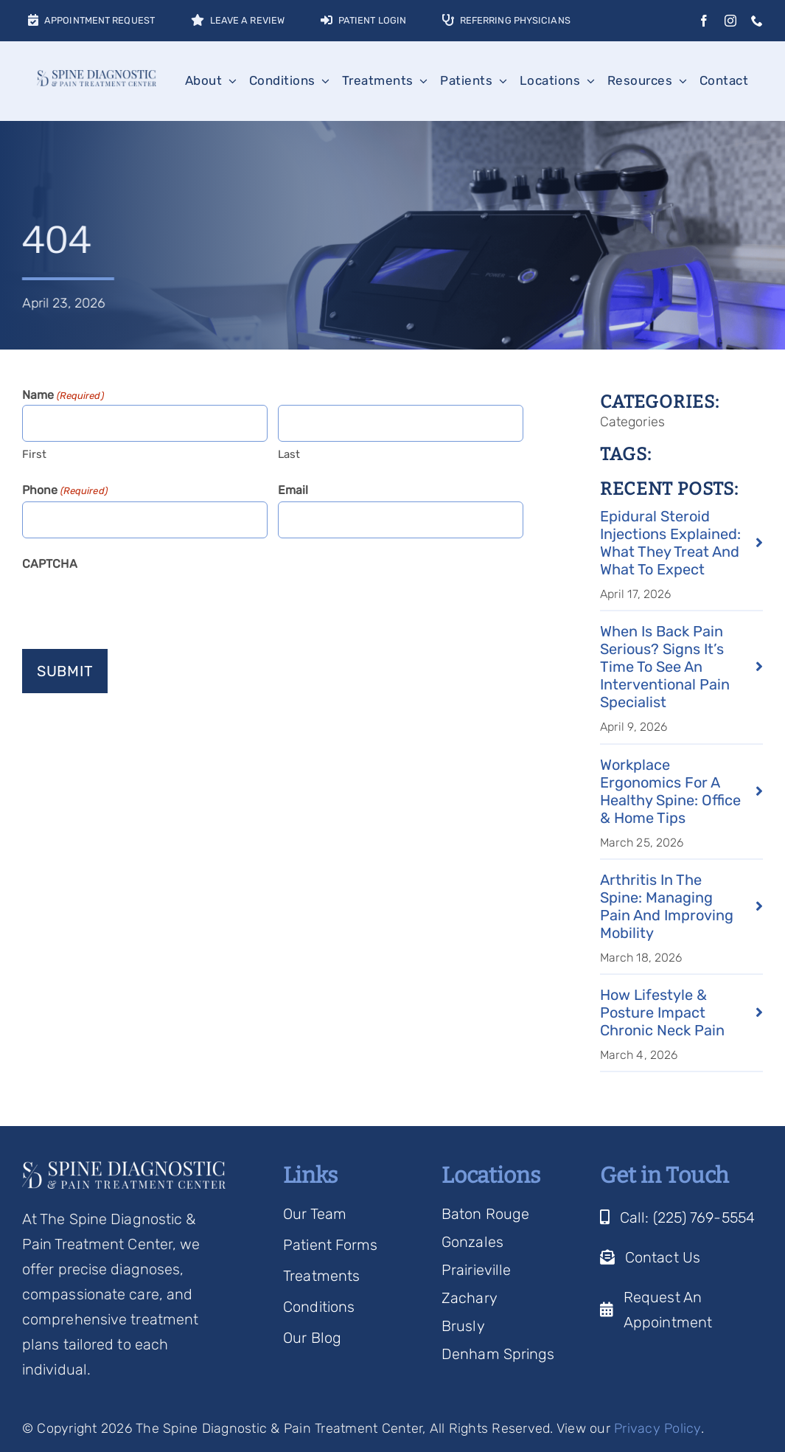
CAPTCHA (49, 564)
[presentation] (134, 604)
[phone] (757, 21)
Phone (65, 491)
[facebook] (704, 21)
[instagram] (730, 21)
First (34, 454)
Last (289, 454)
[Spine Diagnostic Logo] (96, 77)
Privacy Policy (657, 1428)
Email (293, 490)
